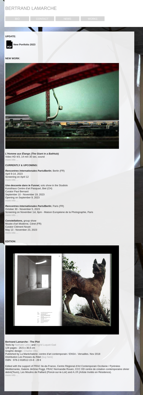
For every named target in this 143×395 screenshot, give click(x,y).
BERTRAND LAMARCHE (31, 8)
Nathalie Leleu (22, 344)
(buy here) (47, 357)
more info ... (11, 159)
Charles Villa (31, 350)
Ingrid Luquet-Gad (45, 344)
